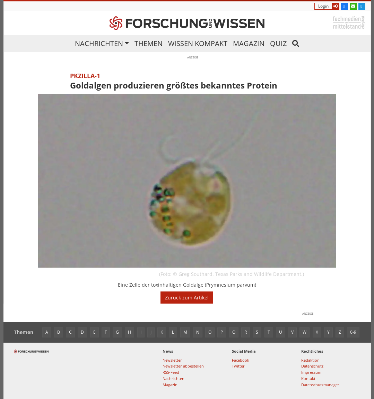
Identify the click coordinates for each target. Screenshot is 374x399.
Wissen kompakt (197, 43)
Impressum (311, 372)
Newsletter (172, 360)
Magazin (248, 43)
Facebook (240, 360)
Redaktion (310, 360)
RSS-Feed (171, 372)
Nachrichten (99, 43)
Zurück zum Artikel (187, 297)
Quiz (278, 43)
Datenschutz (312, 366)
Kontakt (308, 378)
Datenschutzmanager (320, 384)
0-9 (353, 332)
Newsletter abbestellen (183, 366)
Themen (148, 43)
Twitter (238, 366)
